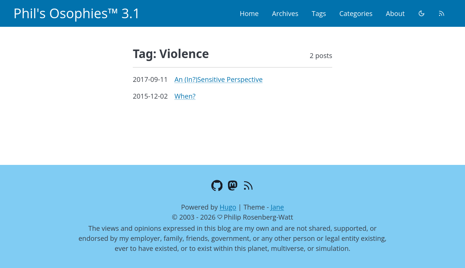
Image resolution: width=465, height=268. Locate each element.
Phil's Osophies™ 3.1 (76, 13)
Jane (277, 206)
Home (249, 13)
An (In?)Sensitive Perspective (218, 79)
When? (185, 96)
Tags (319, 13)
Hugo (227, 206)
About (395, 13)
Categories (355, 13)
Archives (285, 13)
